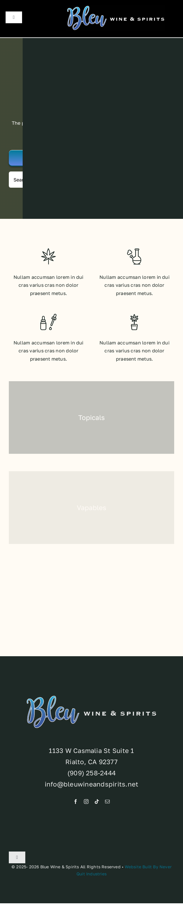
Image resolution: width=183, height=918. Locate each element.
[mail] (107, 803)
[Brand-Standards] (115, 7)
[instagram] (86, 803)
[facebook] (75, 803)
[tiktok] (96, 803)
